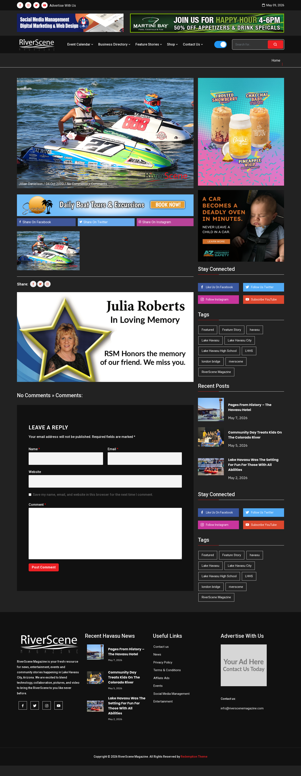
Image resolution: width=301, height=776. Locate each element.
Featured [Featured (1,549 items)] (208, 330)
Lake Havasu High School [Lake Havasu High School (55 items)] (219, 351)
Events (158, 686)
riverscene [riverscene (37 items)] (236, 361)
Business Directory (114, 44)
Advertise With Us (63, 6)
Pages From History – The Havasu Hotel (250, 407)
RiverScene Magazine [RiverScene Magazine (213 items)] (216, 372)
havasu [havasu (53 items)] (255, 330)
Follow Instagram (216, 299)
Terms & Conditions (167, 670)
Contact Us (193, 44)
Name (34, 449)
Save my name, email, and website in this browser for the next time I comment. (93, 495)
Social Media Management (171, 694)
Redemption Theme (194, 756)
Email (113, 449)
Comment (37, 505)
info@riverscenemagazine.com (242, 708)
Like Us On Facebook (219, 287)
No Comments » (78, 184)
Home (276, 60)
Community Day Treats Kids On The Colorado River (255, 435)
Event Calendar (80, 44)
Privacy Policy (162, 662)
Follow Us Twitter (262, 287)
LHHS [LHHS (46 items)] (249, 351)
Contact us (161, 647)
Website (35, 472)
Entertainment (163, 701)
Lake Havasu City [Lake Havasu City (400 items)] (239, 340)
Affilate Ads (161, 678)
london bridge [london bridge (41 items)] (211, 361)
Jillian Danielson (31, 184)
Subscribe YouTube (263, 299)
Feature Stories (149, 44)
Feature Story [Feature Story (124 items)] (231, 330)
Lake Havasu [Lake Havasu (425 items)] (210, 340)
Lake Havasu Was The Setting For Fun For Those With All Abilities (253, 464)
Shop (173, 44)
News (157, 654)
